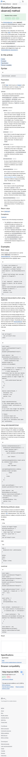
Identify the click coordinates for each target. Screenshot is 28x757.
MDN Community (5, 728)
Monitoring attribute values (10, 177)
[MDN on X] (6, 704)
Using (10, 425)
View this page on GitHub (8, 686)
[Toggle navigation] (25, 1)
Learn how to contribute (7, 679)
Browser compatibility (7, 65)
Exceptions (5, 214)
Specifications (5, 63)
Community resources (6, 731)
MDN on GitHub (5, 737)
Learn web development (6, 746)
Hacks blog (3, 755)
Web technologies (5, 744)
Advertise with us (5, 717)
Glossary (3, 753)
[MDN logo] (3, 698)
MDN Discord (4, 735)
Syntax (3, 59)
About (2, 711)
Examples (4, 61)
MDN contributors (6, 685)
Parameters (5, 80)
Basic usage (5, 250)
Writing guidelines (5, 733)
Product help (4, 722)
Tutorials (3, 751)
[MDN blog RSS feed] (11, 704)
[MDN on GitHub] (2, 704)
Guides (2, 748)
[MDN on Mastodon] (8, 704)
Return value (5, 208)
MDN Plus (3, 720)
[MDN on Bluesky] (4, 704)
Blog (2, 713)
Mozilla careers (4, 715)
